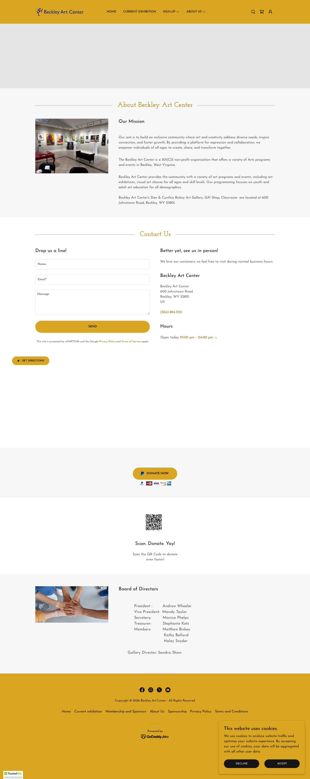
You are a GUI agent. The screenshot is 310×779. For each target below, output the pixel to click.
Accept (282, 763)
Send (92, 326)
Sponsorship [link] (177, 711)
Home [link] (111, 11)
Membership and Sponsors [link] (125, 711)
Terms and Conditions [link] (231, 711)
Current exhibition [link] (139, 11)
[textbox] (92, 264)
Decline (242, 763)
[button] (270, 12)
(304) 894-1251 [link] (171, 312)
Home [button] (66, 711)
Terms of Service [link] (131, 341)
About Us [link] (157, 711)
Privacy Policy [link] (107, 341)
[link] (59, 11)
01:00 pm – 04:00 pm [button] (196, 337)
